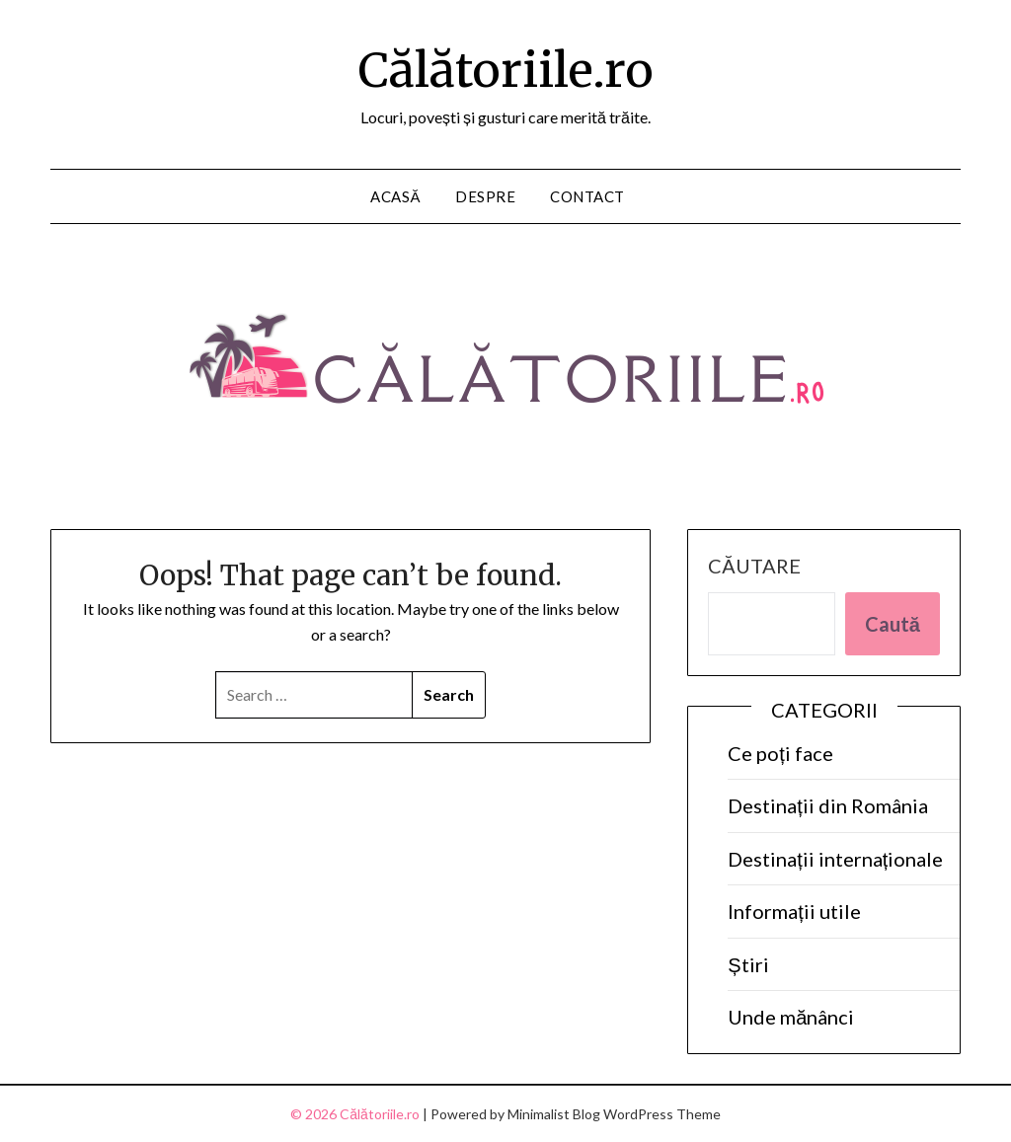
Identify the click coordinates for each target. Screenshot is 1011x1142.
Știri (748, 964)
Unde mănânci (791, 1016)
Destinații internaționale (835, 859)
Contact (587, 196)
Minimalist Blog (553, 1113)
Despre (485, 196)
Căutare (754, 565)
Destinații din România (828, 805)
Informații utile (794, 911)
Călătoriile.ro (506, 70)
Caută (892, 624)
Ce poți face (780, 753)
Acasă (395, 196)
